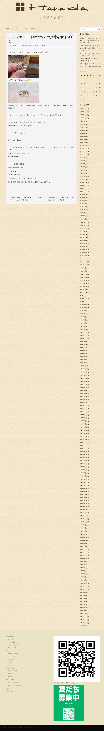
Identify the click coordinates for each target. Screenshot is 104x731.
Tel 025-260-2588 (13, 157)
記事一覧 (40, 197)
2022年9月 (83, 231)
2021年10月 (83, 265)
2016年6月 (83, 460)
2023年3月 (83, 213)
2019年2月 (83, 363)
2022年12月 (83, 222)
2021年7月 (83, 274)
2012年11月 (83, 586)
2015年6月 (83, 497)
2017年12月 (83, 405)
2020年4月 (83, 320)
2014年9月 (83, 525)
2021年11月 (83, 262)
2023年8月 (83, 197)
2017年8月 (83, 418)
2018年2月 (83, 399)
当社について (9, 639)
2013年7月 (83, 565)
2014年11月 (83, 519)
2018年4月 (83, 393)
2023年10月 (83, 191)
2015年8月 (83, 491)
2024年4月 (83, 173)
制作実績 (10, 676)
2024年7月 (83, 164)
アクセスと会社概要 (13, 645)
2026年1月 (83, 109)
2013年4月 (83, 574)
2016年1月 (83, 476)
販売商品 (8, 650)
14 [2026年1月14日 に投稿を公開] (87, 87)
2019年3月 (83, 359)
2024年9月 (83, 158)
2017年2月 (83, 436)
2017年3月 (83, 433)
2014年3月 (83, 543)
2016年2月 (83, 473)
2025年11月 (83, 115)
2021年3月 (83, 286)
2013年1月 (83, 580)
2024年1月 (83, 182)
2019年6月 (83, 350)
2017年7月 (83, 421)
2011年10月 (83, 623)
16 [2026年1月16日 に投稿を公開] (93, 87)
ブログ (13, 28)
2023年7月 (83, 200)
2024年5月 (83, 170)
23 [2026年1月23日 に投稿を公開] (93, 91)
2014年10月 (83, 522)
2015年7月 (83, 494)
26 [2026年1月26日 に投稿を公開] (81, 95)
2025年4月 (83, 136)
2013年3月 (83, 577)
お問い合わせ (9, 691)
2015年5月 (83, 500)
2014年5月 (83, 537)
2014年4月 (83, 540)
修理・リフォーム (11, 679)
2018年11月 (83, 372)
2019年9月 (83, 341)
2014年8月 (83, 528)
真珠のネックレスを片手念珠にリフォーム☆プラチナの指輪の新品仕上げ (90, 40)
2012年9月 (83, 592)
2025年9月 (83, 121)
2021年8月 (83, 271)
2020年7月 (83, 311)
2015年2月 (83, 509)
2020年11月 (83, 298)
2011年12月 (83, 617)
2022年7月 (83, 237)
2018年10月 (83, 375)
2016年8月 (83, 454)
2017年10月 (83, 411)
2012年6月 (83, 598)
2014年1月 (83, 546)
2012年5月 (83, 601)
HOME (7, 28)
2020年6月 (83, 314)
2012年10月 (83, 589)
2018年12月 (83, 369)
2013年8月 (83, 561)
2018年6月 (83, 387)
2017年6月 (83, 424)
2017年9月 (83, 415)
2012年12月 (83, 583)
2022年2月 (83, 252)
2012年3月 (83, 607)
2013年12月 (83, 549)
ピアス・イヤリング (13, 662)
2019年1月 (83, 366)
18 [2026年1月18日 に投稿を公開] (99, 87)
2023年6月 (83, 203)
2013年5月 (83, 571)
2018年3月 (83, 396)
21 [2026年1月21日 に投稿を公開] (87, 91)
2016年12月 (83, 442)
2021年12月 (83, 259)
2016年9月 (83, 451)
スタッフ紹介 (11, 642)
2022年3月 (83, 249)
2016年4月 (83, 467)
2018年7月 (83, 384)
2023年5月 (83, 207)
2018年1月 (83, 402)
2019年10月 (83, 338)
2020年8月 (83, 307)
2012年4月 (83, 604)
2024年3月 (83, 176)
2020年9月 (83, 304)
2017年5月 (83, 427)
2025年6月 (83, 130)
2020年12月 (83, 295)
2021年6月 (83, 277)
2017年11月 (83, 408)
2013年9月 (83, 558)
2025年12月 (83, 112)
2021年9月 (83, 268)
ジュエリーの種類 (12, 671)
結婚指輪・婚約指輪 (13, 653)
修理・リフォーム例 (13, 682)
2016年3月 (83, 470)
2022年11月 (83, 225)
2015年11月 (83, 482)
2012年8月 (83, 595)
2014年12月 (83, 516)
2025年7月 (83, 127)
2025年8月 (83, 124)
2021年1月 (83, 292)
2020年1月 (83, 329)
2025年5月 (83, 133)
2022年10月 (83, 228)
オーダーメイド (10, 668)
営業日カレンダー (12, 648)
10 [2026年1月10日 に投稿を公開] (96, 83)
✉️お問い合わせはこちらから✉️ (18, 153)
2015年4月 (83, 503)
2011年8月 (83, 626)
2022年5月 (83, 243)
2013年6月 (83, 568)
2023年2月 (83, 216)
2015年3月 (83, 506)
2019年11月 (83, 335)
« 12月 (82, 99)
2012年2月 (83, 610)
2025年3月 (83, 139)
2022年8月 (83, 234)
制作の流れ (11, 673)
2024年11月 (83, 151)
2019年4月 (83, 356)
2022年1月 (83, 255)
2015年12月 (83, 479)
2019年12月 (83, 332)
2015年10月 (83, 485)
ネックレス (11, 659)
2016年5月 (83, 464)
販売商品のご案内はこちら (16, 140)
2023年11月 (83, 188)
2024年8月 (83, 161)
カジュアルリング (12, 656)
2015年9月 (83, 488)
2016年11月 (83, 445)
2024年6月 (83, 167)
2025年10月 (83, 118)
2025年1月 (83, 145)
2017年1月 (83, 439)
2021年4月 (83, 283)
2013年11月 (83, 552)
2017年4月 (83, 430)
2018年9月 (83, 378)
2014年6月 (83, 534)
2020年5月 (83, 317)
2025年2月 (83, 142)
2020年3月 (83, 323)
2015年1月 (83, 513)
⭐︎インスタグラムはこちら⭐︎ (17, 133)
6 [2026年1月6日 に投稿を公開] (84, 83)
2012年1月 (83, 613)
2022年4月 (83, 246)
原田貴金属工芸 (10, 636)
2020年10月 (83, 301)
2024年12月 (83, 148)
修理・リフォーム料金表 (14, 685)
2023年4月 (83, 210)
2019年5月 (83, 353)
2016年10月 (83, 448)
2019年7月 (83, 347)
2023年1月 (83, 219)
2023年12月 (83, 185)
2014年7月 (83, 531)
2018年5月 (83, 390)
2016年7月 (83, 457)
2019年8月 (83, 344)
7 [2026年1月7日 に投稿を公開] (87, 83)
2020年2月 (83, 326)
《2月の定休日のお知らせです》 (89, 58)
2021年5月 (83, 280)
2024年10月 (83, 155)
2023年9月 (83, 194)
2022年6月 (83, 240)
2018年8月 (83, 381)
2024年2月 (83, 179)
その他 (9, 665)
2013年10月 (83, 555)
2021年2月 (83, 289)
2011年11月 (83, 620)
